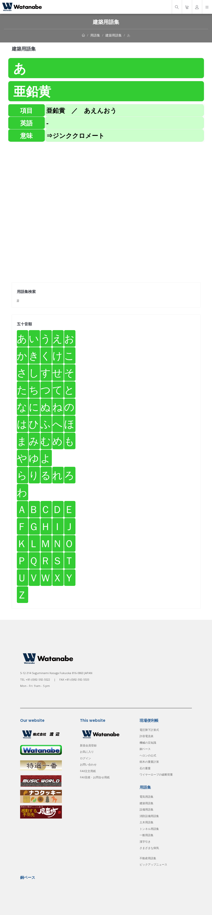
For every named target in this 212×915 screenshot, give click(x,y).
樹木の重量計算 (149, 762)
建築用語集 (113, 35)
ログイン (85, 758)
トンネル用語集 (149, 829)
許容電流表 (146, 736)
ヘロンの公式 (148, 755)
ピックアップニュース (153, 864)
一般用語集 (146, 835)
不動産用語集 (148, 858)
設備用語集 (146, 809)
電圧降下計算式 (149, 730)
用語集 (95, 35)
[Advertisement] (106, 177)
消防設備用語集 (149, 816)
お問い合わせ (88, 764)
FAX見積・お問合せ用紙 (95, 777)
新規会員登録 (88, 745)
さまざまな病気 (149, 848)
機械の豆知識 (148, 742)
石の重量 (145, 768)
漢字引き (145, 841)
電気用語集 (146, 796)
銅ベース (145, 749)
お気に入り (87, 751)
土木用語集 (146, 822)
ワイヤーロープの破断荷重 (156, 774)
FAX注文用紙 (88, 771)
